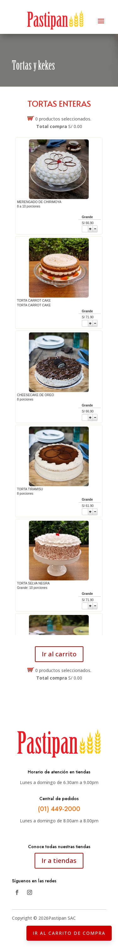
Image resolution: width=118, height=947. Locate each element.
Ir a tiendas (59, 860)
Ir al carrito (59, 654)
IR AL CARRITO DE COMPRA (69, 933)
